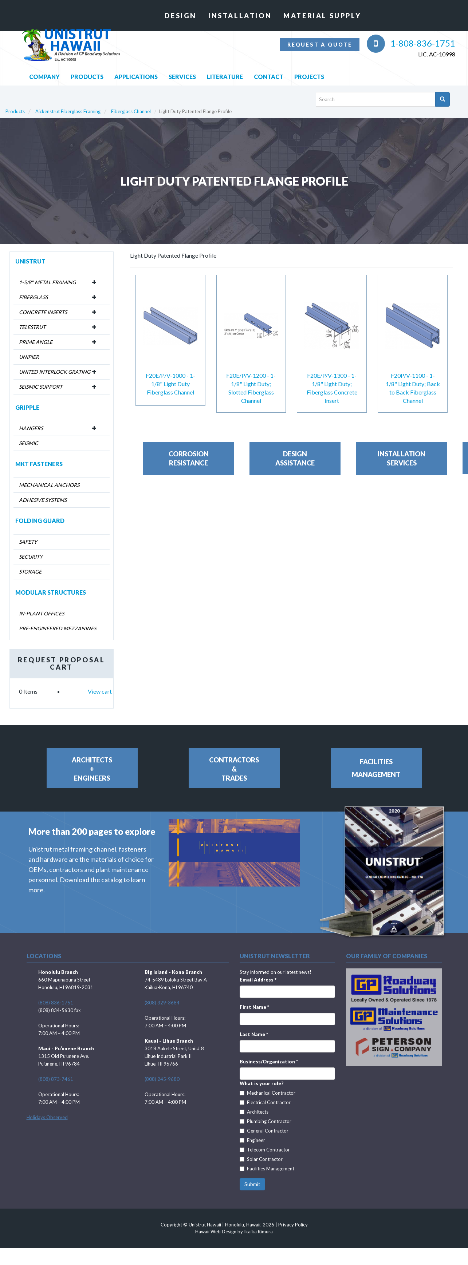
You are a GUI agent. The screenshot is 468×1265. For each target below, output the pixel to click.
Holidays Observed (47, 1110)
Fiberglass (33, 290)
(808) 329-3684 (162, 996)
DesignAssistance (295, 466)
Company (44, 69)
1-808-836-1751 (411, 43)
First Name (254, 1000)
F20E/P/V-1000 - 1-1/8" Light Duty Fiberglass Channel (170, 377)
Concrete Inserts (43, 305)
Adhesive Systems (43, 493)
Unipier (29, 349)
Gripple (27, 400)
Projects (309, 69)
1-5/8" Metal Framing (47, 275)
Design (181, 16)
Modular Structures (50, 585)
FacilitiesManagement (376, 760)
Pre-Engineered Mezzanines (57, 621)
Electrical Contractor (265, 1095)
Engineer (252, 1133)
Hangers (31, 421)
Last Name (254, 1027)
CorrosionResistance (189, 466)
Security (31, 550)
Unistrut (30, 253)
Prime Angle (35, 335)
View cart (100, 684)
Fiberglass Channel (131, 104)
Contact (268, 69)
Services (182, 69)
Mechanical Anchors (49, 478)
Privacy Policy (293, 1218)
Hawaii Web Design (215, 1224)
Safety (28, 535)
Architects (254, 1105)
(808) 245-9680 (162, 1072)
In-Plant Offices (41, 606)
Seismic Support (40, 379)
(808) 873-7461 (55, 1072)
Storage (30, 565)
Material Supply (322, 16)
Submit (252, 1177)
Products (87, 69)
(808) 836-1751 (55, 996)
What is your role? (262, 1076)
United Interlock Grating (54, 364)
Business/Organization (269, 1055)
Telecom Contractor (265, 1143)
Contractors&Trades (234, 762)
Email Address (258, 973)
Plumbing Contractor (265, 1114)
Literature (225, 69)
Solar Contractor (261, 1152)
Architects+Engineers (92, 762)
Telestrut (32, 320)
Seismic (28, 436)
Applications (136, 69)
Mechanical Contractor (267, 1086)
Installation (240, 16)
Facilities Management (267, 1162)
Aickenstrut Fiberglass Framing (68, 104)
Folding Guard (39, 513)
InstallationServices (401, 466)
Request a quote (319, 44)
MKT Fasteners (39, 456)
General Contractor (264, 1124)
